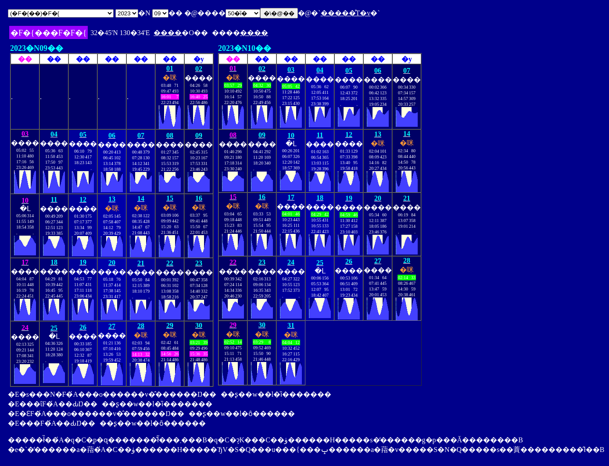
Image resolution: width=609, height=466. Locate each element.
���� (168, 32)
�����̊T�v (346, 13)
